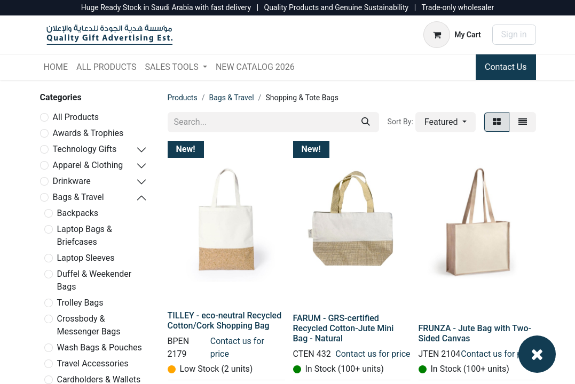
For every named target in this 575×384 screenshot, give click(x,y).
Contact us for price (372, 354)
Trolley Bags (80, 303)
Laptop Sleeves (86, 258)
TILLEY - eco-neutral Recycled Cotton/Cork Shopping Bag (225, 320)
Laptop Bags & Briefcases (84, 235)
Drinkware (72, 181)
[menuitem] (56, 67)
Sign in (514, 34)
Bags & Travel (78, 197)
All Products (76, 117)
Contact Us (506, 67)
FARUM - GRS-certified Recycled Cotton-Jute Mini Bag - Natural (343, 328)
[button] (445, 122)
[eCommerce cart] (452, 35)
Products (183, 97)
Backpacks (78, 213)
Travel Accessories (93, 363)
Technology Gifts (85, 149)
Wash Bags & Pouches (99, 347)
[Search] (365, 122)
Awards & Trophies (88, 133)
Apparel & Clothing (88, 165)
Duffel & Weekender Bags (94, 280)
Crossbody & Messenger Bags (89, 325)
